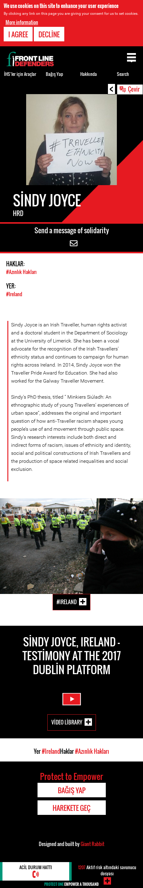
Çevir (134, 89)
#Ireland (14, 294)
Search (123, 74)
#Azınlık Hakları (21, 272)
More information (22, 22)
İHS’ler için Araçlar (20, 74)
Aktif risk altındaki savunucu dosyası (107, 870)
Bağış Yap (54, 74)
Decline (49, 34)
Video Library (66, 722)
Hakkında (88, 74)
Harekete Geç (71, 808)
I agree (18, 34)
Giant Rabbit (92, 844)
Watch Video (71, 699)
